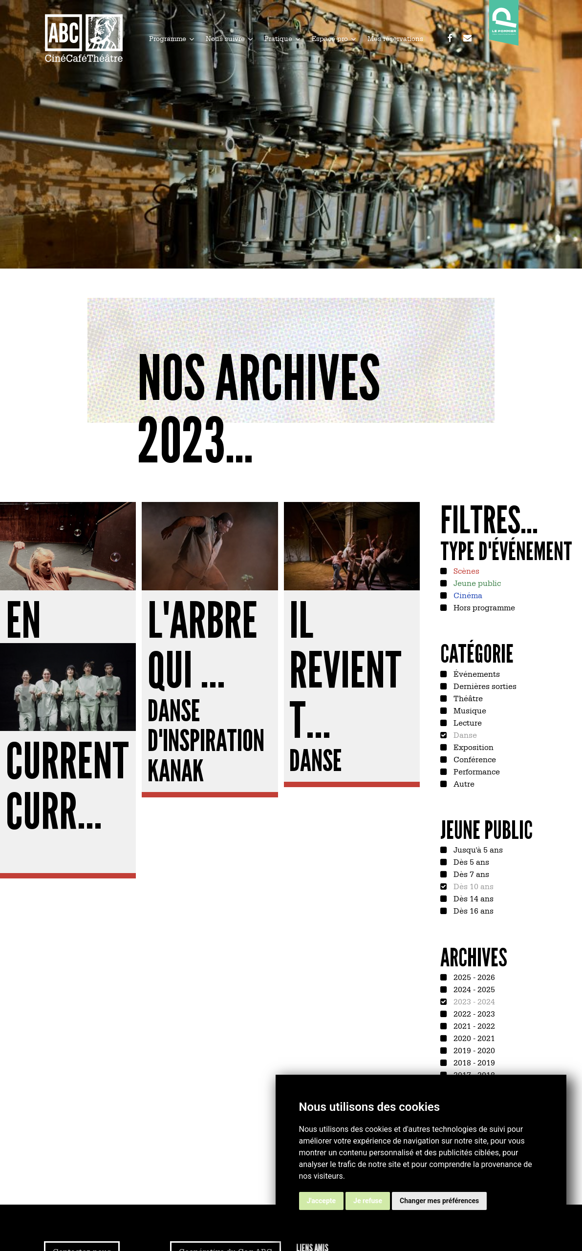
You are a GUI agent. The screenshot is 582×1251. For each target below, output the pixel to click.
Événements (476, 673)
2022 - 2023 (473, 1013)
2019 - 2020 (473, 1050)
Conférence (474, 759)
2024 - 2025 (473, 989)
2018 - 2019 (473, 1062)
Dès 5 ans (470, 861)
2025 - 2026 (473, 977)
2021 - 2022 (473, 1025)
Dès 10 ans (473, 886)
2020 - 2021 (473, 1038)
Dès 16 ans (473, 910)
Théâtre (467, 698)
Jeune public (476, 582)
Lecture (467, 722)
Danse (464, 734)
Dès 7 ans (470, 874)
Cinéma (467, 595)
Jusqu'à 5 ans (477, 849)
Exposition (473, 747)
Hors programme (483, 607)
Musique (469, 710)
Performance (476, 771)
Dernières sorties (484, 686)
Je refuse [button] (367, 1201)
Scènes (465, 570)
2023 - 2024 (473, 1001)
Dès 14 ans (473, 898)
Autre (463, 783)
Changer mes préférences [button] (439, 1201)
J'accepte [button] (321, 1201)
